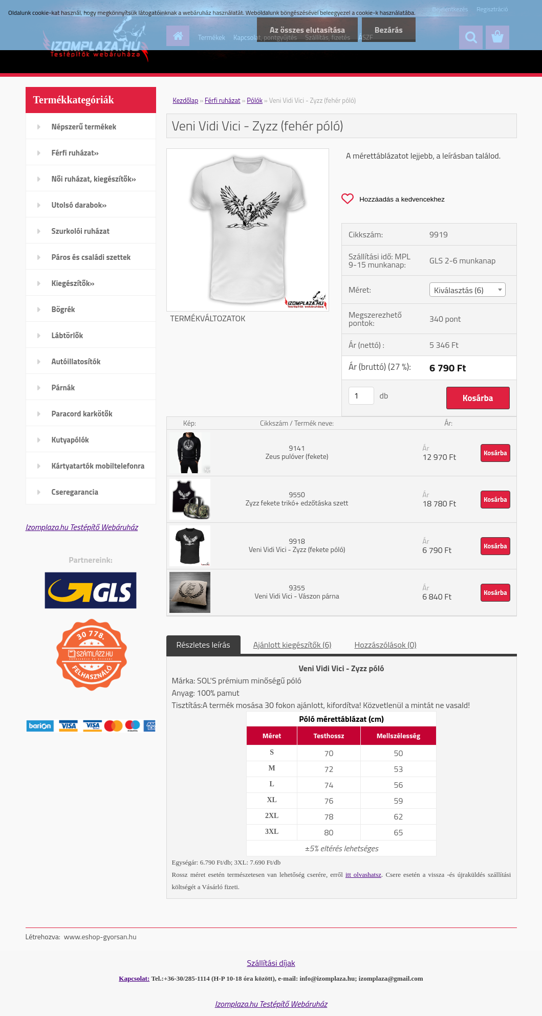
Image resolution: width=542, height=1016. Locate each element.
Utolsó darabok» (79, 205)
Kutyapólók (70, 440)
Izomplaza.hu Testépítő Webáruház (82, 527)
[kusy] (361, 396)
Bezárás (389, 30)
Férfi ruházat (223, 100)
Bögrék (63, 309)
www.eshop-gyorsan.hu (100, 936)
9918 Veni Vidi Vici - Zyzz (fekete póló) (297, 545)
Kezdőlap (186, 100)
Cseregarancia (75, 492)
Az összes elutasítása (306, 30)
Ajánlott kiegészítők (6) (292, 644)
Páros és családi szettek (91, 257)
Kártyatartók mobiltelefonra (98, 466)
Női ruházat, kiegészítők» (94, 179)
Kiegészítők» (73, 283)
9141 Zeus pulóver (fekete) (297, 452)
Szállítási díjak (271, 963)
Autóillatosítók (76, 361)
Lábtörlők (67, 335)
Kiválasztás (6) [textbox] (459, 290)
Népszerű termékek (84, 126)
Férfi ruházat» (75, 153)
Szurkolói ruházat (81, 231)
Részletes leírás (203, 644)
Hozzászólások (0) (386, 644)
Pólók (255, 100)
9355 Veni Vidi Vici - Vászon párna (296, 591)
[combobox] (467, 289)
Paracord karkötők (82, 413)
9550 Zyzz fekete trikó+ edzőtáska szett (297, 498)
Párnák (63, 387)
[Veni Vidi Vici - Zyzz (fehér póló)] (248, 153)
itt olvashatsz (363, 874)
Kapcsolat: (134, 978)
